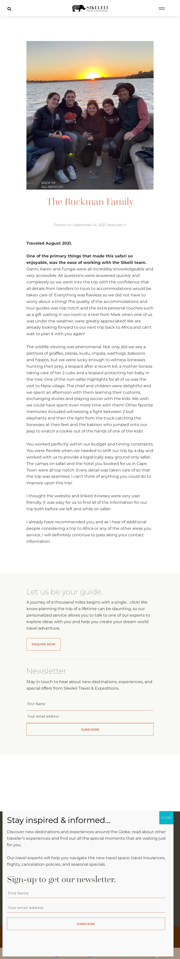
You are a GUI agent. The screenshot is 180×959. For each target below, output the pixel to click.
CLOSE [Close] (166, 818)
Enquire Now (43, 644)
